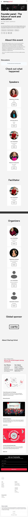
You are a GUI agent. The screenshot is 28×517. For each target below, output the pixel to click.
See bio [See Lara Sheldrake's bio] (14, 146)
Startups (3, 485)
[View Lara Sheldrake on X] (14, 236)
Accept (14, 511)
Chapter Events (17, 484)
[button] (26, 1)
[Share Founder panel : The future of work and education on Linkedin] (6, 33)
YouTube (16, 491)
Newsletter (16, 489)
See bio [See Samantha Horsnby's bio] (14, 104)
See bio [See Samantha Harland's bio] (14, 264)
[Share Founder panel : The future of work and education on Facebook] (2, 33)
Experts (3, 484)
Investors (3, 483)
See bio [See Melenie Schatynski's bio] (14, 168)
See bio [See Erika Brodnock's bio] (14, 125)
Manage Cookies (14, 514)
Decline (14, 513)
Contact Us (3, 497)
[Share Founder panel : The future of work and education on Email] (9, 33)
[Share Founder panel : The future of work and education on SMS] (11, 33)
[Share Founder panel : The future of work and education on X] (4, 33)
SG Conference (17, 483)
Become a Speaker (17, 485)
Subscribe (13, 469)
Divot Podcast (17, 492)
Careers (3, 496)
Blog (15, 490)
